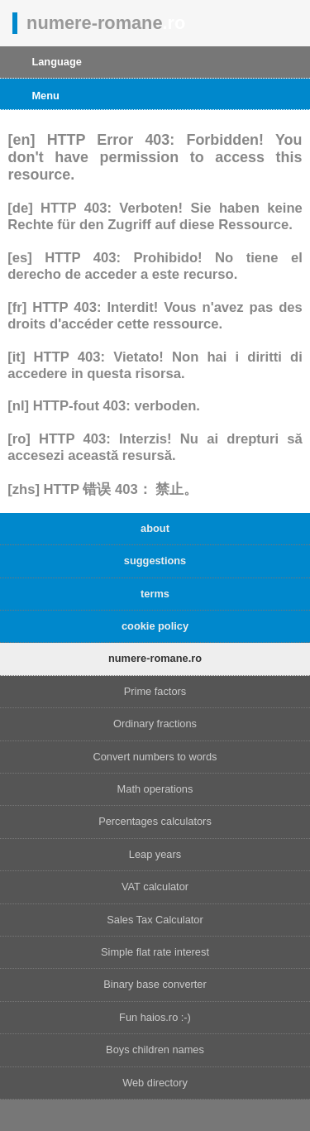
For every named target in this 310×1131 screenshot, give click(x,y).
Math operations (155, 789)
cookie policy (155, 626)
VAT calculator (155, 886)
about (155, 528)
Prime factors (155, 691)
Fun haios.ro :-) (155, 1017)
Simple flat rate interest (155, 952)
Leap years (155, 854)
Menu (45, 95)
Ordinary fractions (155, 723)
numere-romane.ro (155, 658)
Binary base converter (154, 984)
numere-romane (105, 22)
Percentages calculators (155, 821)
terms (155, 593)
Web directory (155, 1082)
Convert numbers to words (155, 756)
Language (56, 61)
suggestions (155, 560)
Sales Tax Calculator (155, 919)
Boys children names (155, 1049)
